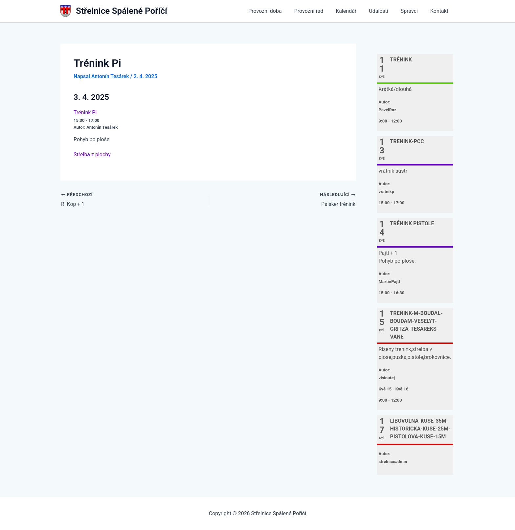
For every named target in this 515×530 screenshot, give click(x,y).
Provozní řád (317, 11)
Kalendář (353, 11)
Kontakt (440, 11)
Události (383, 11)
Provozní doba (276, 11)
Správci (412, 11)
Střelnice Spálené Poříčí (121, 11)
